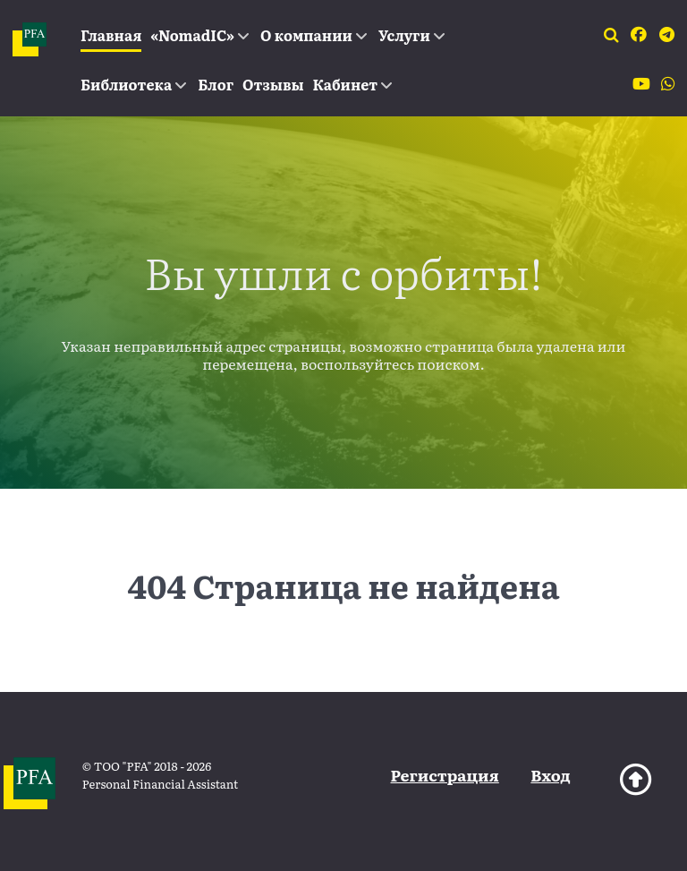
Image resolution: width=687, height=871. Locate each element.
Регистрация (445, 775)
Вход (550, 775)
